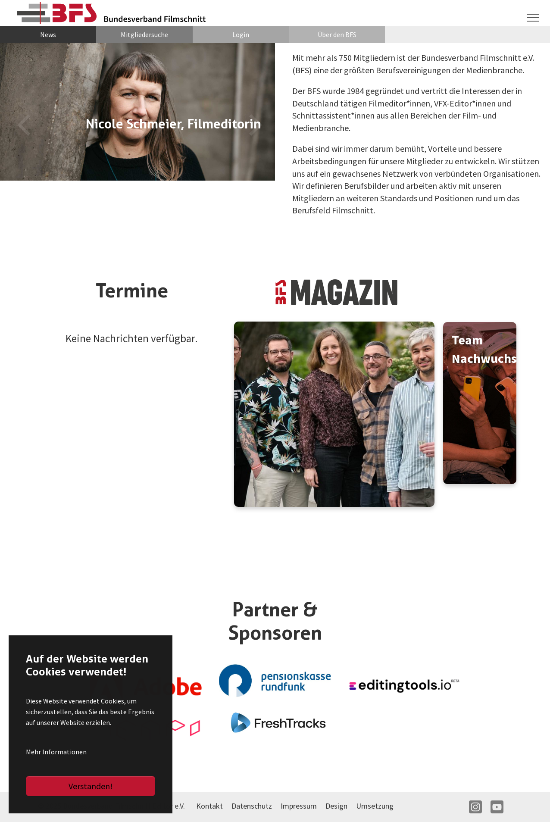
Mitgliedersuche (144, 34)
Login (240, 34)
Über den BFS (337, 34)
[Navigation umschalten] (532, 17)
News (48, 34)
